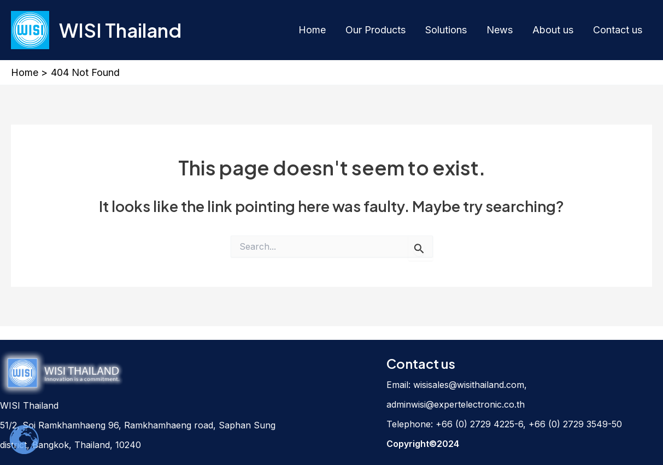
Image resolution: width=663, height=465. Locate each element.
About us (552, 30)
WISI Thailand (120, 30)
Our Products (375, 30)
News (499, 30)
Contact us (617, 30)
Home (312, 30)
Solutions (446, 30)
